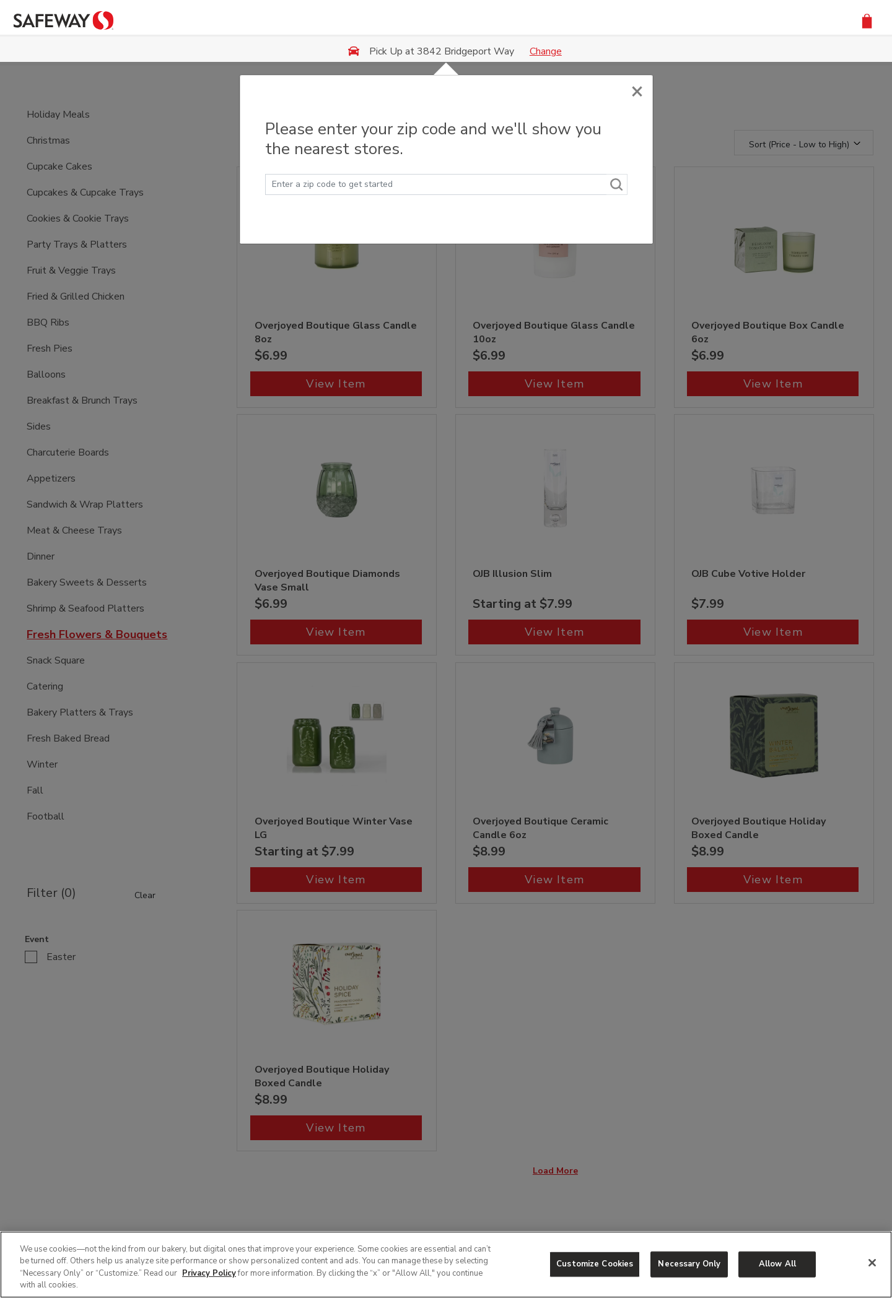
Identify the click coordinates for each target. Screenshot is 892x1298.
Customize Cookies (594, 1264)
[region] (446, 1264)
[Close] (637, 88)
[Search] (616, 184)
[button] (866, 20)
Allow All (777, 1264)
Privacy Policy (209, 1273)
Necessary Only (689, 1264)
